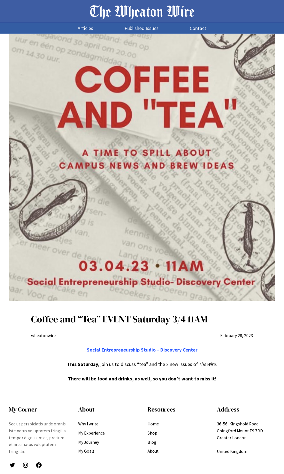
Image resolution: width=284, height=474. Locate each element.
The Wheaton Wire (142, 11)
